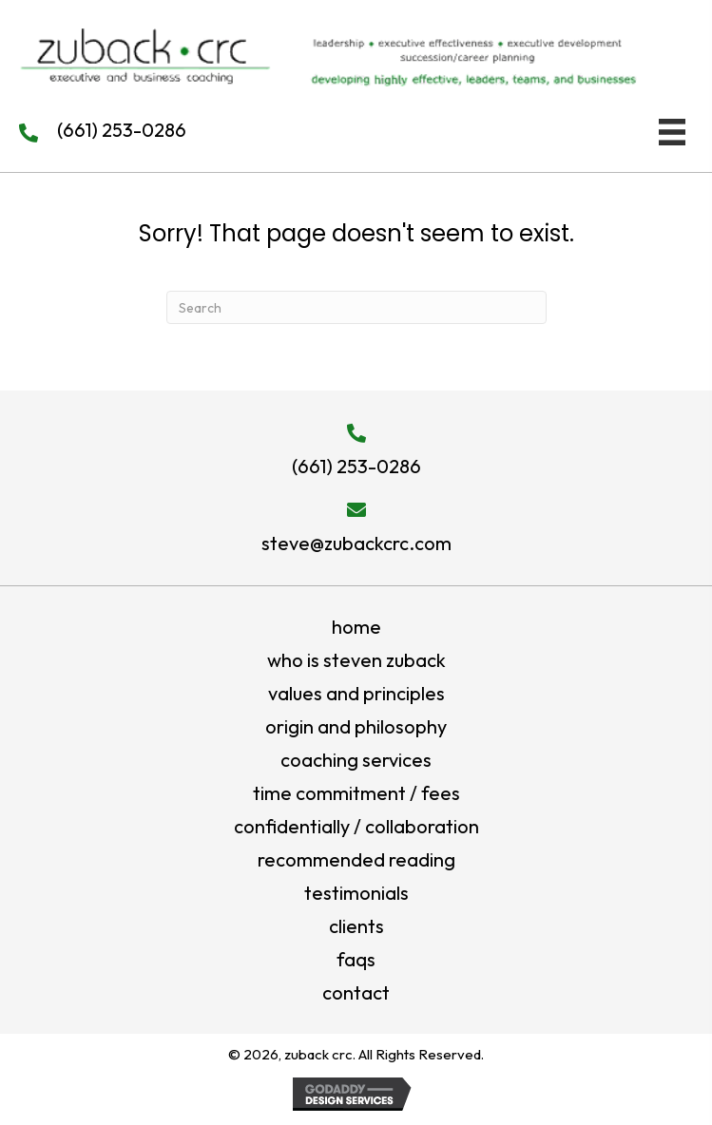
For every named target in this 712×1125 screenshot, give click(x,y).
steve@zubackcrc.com (356, 543)
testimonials (356, 893)
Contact (356, 992)
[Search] (356, 307)
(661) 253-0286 (121, 130)
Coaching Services (356, 760)
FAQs (356, 959)
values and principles (356, 693)
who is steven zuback (356, 660)
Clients (356, 926)
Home (356, 627)
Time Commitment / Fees (356, 793)
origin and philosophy (356, 726)
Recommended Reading (356, 859)
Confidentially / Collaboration (356, 826)
